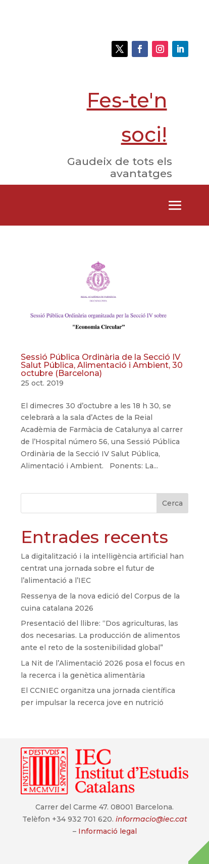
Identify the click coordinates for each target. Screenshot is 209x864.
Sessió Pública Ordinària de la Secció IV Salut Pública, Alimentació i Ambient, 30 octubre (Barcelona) (102, 365)
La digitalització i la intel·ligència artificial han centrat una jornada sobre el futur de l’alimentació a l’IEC (102, 568)
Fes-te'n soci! (127, 117)
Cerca (172, 503)
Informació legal (107, 831)
